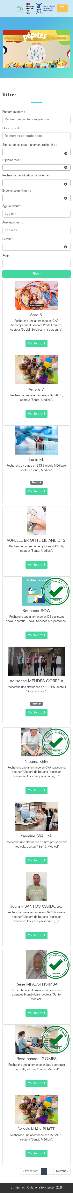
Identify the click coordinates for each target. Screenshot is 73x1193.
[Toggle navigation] (62, 8)
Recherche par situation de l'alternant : (27, 175)
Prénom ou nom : (13, 112)
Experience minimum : (16, 190)
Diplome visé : (11, 160)
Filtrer (36, 274)
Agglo (6, 255)
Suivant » (62, 1171)
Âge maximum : (12, 222)
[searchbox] (5, 152)
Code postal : (11, 128)
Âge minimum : (12, 206)
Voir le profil (36, 343)
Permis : (7, 239)
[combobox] (36, 152)
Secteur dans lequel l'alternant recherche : (29, 145)
